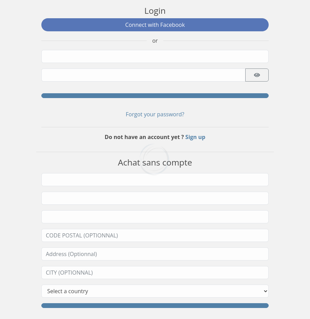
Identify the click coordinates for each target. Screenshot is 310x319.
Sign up (195, 137)
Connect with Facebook (155, 25)
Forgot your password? (155, 114)
